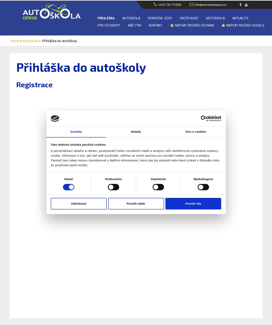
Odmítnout (78, 203)
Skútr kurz (189, 18)
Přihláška (106, 18)
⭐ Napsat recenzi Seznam (192, 25)
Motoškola (215, 18)
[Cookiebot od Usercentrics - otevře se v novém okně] (203, 118)
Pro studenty (108, 25)
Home (14, 41)
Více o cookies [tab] (195, 131)
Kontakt (155, 25)
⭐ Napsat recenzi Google (242, 25)
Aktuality (240, 18)
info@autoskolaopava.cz (208, 4)
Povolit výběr (136, 203)
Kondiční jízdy (160, 18)
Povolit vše (193, 203)
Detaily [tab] (136, 131)
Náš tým (134, 25)
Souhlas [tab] (76, 131)
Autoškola (131, 18)
